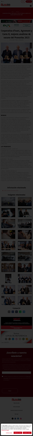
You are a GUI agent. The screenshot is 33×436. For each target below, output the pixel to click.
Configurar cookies (9, 432)
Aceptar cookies (27, 432)
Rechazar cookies (17, 432)
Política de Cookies (5, 430)
